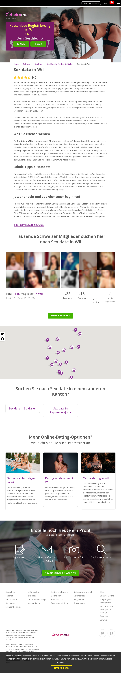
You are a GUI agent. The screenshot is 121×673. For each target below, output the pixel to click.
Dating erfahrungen (60, 592)
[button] (49, 347)
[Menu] (118, 3)
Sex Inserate (79, 595)
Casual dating (34, 603)
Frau (38, 44)
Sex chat (9, 595)
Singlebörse (79, 599)
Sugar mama (79, 603)
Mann (21, 44)
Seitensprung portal (83, 592)
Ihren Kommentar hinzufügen (29, 225)
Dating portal (57, 595)
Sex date (32, 595)
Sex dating (10, 603)
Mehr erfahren (60, 315)
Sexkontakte (11, 599)
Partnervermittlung (59, 603)
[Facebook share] (2, 338)
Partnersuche (57, 599)
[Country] (112, 2)
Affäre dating (34, 592)
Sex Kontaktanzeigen (37, 599)
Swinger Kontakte (13, 607)
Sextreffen (10, 592)
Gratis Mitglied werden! (60, 573)
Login (104, 3)
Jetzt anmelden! (91, 3)
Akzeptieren (61, 668)
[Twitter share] (2, 334)
